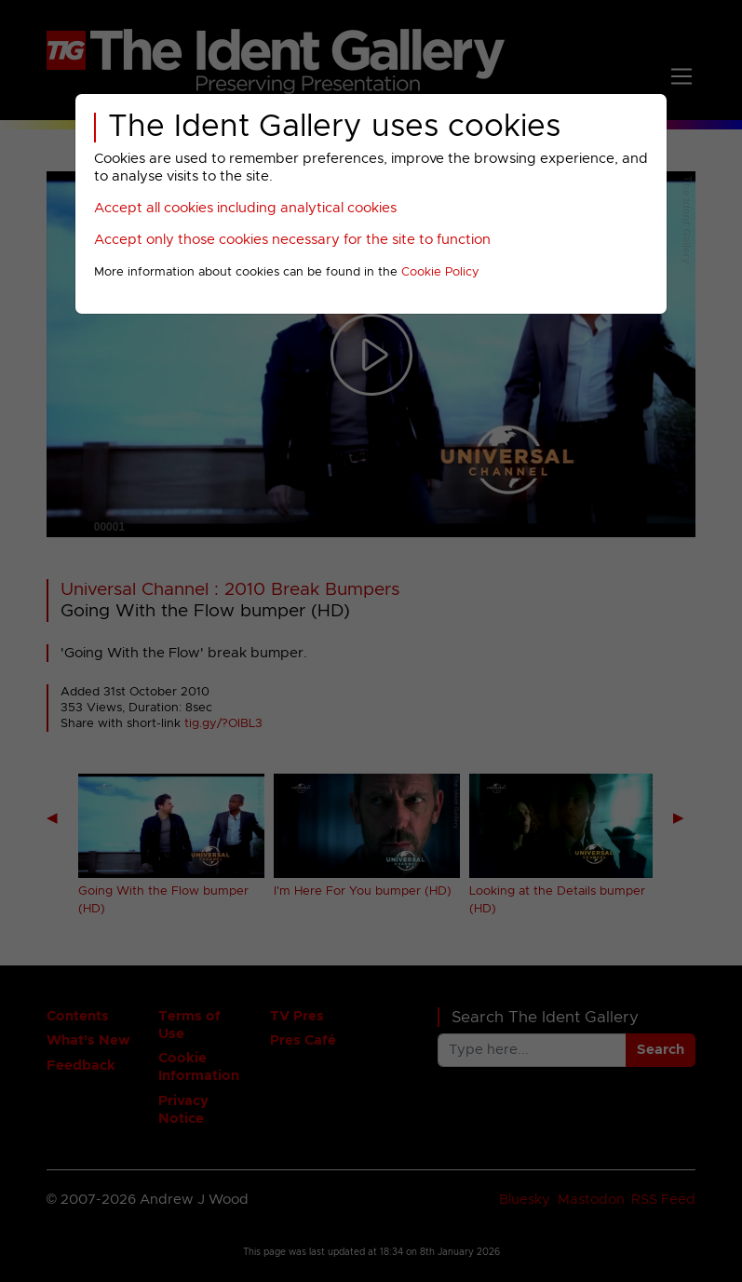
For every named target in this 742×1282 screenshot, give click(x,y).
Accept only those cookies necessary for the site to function (292, 240)
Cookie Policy (440, 272)
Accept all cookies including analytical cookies (245, 208)
